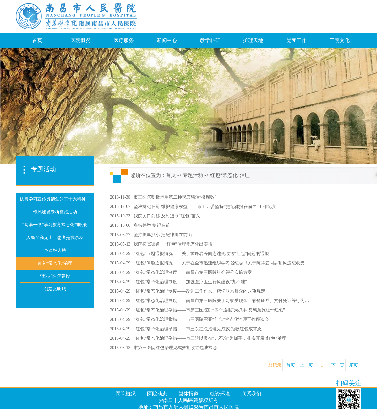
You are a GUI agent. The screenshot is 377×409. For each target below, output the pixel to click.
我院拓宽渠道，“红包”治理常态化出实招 (173, 244)
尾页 (353, 365)
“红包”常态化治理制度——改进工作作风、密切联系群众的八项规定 (199, 291)
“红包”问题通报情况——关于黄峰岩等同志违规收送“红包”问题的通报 (201, 253)
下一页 (337, 365)
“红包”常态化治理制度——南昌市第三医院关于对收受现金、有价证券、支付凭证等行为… (221, 300)
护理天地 (253, 40)
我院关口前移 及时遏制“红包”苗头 (167, 216)
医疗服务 (124, 40)
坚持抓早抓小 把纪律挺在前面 (163, 234)
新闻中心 (167, 40)
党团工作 (297, 40)
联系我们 (251, 393)
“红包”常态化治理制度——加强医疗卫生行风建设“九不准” (190, 281)
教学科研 (210, 40)
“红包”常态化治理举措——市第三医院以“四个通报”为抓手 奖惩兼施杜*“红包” (209, 310)
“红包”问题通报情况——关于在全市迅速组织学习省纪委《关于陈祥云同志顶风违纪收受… (221, 263)
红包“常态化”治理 (230, 175)
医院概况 (80, 40)
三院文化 (340, 40)
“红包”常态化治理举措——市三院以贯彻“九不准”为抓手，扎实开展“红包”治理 (210, 338)
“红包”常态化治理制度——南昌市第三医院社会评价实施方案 (193, 272)
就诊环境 (220, 393)
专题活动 (193, 175)
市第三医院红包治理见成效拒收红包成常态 (175, 347)
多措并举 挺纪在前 (152, 225)
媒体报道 (188, 393)
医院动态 (157, 393)
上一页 (306, 365)
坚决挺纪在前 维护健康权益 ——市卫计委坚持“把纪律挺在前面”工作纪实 (205, 206)
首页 (37, 40)
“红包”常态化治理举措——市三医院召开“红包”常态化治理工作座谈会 (201, 319)
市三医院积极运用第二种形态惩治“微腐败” (175, 197)
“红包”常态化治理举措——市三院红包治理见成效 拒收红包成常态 (198, 329)
